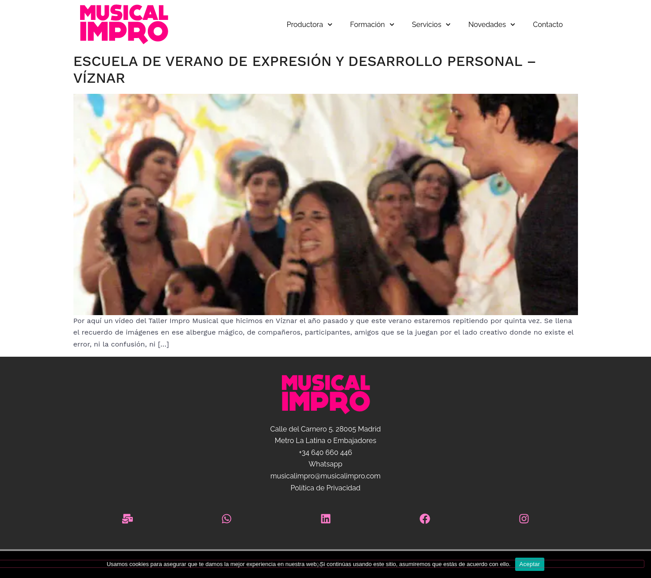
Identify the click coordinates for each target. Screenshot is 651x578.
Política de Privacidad (325, 488)
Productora (309, 24)
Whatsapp (325, 464)
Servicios (431, 24)
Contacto (547, 24)
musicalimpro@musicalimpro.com (325, 476)
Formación (372, 24)
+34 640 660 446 (325, 452)
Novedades (491, 24)
